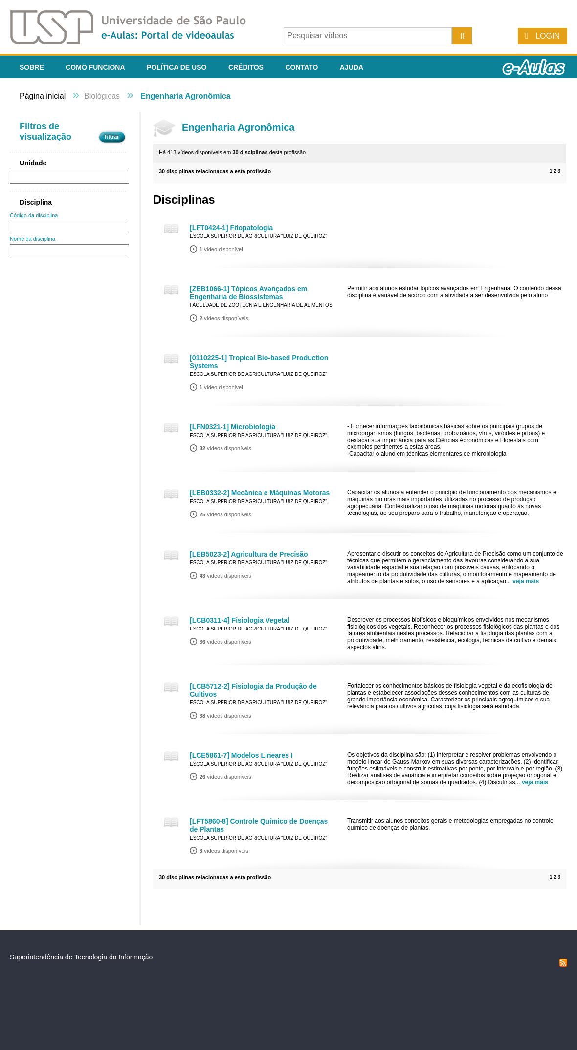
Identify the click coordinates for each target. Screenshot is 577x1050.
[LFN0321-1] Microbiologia (232, 427)
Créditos (246, 67)
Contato (301, 67)
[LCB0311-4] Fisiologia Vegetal (239, 620)
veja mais (525, 581)
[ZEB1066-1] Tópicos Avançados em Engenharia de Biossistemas (248, 293)
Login (547, 36)
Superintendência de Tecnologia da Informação (81, 957)
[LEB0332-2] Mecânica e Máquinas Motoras (260, 493)
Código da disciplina (34, 215)
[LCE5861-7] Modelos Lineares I (241, 755)
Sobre (32, 67)
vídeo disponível (221, 249)
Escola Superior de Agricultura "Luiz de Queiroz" (258, 236)
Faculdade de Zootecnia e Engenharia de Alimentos (261, 305)
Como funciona (95, 67)
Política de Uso (176, 67)
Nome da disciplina (32, 239)
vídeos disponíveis (224, 318)
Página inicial (43, 96)
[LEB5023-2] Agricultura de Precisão (249, 554)
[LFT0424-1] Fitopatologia (231, 228)
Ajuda (351, 67)
